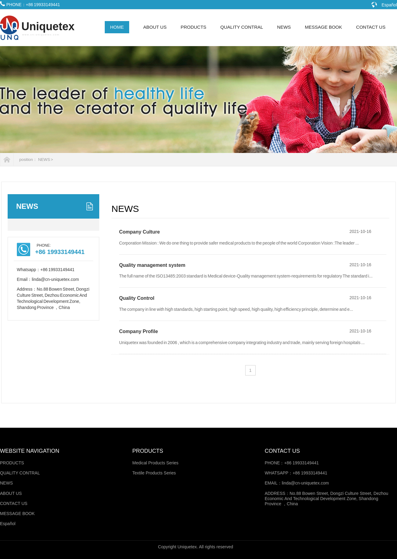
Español (389, 4)
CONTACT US (370, 27)
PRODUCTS (193, 27)
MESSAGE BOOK (323, 27)
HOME (117, 27)
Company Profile (138, 331)
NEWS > (45, 159)
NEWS (284, 27)
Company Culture (139, 231)
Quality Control (137, 298)
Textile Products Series (154, 472)
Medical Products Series (155, 462)
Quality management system (152, 265)
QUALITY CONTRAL (241, 27)
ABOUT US (154, 27)
